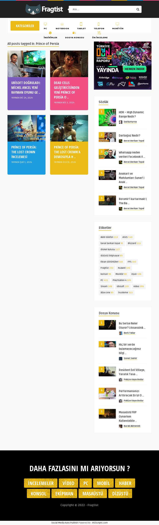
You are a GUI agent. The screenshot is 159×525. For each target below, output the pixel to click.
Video (68, 483)
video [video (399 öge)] (138, 286)
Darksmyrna (130, 121)
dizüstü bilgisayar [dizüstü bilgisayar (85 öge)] (112, 255)
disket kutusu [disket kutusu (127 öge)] (110, 249)
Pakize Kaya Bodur (134, 379)
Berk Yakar (129, 333)
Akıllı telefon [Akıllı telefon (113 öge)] (109, 237)
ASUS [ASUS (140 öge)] (127, 237)
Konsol (38, 493)
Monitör (117, 26)
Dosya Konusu (74, 35)
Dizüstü (120, 493)
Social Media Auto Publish (64, 523)
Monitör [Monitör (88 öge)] (121, 274)
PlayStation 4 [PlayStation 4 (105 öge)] (122, 280)
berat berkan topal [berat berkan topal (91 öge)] (112, 243)
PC (46, 26)
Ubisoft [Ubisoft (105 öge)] (123, 286)
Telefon (99, 26)
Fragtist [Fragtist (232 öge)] (107, 268)
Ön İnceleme (100, 35)
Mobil (103, 483)
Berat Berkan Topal (134, 140)
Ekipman (64, 493)
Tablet (81, 26)
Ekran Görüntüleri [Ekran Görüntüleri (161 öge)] (112, 261)
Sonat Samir (130, 358)
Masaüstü (92, 493)
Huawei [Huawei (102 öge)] (124, 268)
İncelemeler (41, 483)
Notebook (62, 26)
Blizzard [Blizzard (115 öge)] (134, 243)
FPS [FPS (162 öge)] (132, 261)
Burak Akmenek (132, 426)
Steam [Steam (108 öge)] (106, 286)
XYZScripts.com (100, 523)
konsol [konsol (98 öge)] (106, 274)
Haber (125, 483)
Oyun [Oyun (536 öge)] (136, 274)
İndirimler (50, 35)
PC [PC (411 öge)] (104, 280)
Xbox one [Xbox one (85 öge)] (107, 292)
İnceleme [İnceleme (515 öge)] (125, 292)
